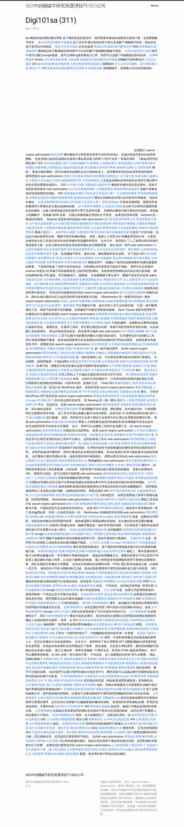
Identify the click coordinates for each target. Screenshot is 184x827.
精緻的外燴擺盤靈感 (71, 577)
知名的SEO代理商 (114, 551)
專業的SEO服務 (104, 46)
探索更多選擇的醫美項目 (136, 404)
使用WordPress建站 (101, 516)
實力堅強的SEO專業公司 (119, 219)
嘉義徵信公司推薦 (57, 370)
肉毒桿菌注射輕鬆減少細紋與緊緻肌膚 (59, 167)
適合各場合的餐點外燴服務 (55, 42)
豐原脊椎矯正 (51, 353)
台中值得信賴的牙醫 (129, 581)
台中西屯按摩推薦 (76, 516)
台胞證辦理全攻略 (43, 633)
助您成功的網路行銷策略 (135, 572)
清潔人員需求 (64, 258)
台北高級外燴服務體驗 (123, 344)
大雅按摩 (90, 288)
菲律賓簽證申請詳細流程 (79, 689)
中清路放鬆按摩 (115, 663)
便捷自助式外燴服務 (65, 422)
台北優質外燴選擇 (77, 318)
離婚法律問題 (146, 396)
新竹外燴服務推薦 (55, 434)
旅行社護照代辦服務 (133, 292)
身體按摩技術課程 (138, 628)
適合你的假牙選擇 (54, 249)
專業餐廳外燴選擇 (119, 353)
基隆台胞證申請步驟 (71, 551)
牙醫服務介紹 (111, 697)
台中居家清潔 (61, 223)
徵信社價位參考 (110, 503)
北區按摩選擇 (70, 279)
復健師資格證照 (84, 197)
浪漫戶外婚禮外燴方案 (80, 348)
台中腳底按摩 (99, 370)
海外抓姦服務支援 (55, 163)
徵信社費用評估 (80, 728)
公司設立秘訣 (34, 624)
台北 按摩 (110, 590)
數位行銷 (73, 503)
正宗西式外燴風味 (132, 288)
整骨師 (86, 603)
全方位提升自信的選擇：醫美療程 (118, 249)
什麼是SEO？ (137, 745)
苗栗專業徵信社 (74, 607)
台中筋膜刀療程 (123, 732)
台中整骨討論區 (101, 322)
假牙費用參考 (37, 348)
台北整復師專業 (127, 193)
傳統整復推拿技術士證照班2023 (123, 473)
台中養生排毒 (76, 184)
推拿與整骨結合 (52, 430)
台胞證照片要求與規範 (91, 232)
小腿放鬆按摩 (112, 577)
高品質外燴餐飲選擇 (39, 253)
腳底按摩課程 (126, 667)
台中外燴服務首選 (95, 628)
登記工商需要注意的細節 (56, 378)
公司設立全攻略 (99, 542)
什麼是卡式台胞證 (40, 180)
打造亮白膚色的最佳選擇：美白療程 (66, 443)
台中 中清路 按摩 (48, 680)
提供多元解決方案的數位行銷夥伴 (62, 628)
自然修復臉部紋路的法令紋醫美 (65, 534)
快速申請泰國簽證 (95, 598)
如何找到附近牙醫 (142, 715)
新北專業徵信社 (103, 624)
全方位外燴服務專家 (82, 189)
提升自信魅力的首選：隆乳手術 (49, 728)
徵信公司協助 (125, 478)
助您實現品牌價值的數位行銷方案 (77, 495)
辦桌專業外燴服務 (130, 534)
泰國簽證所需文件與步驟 (85, 361)
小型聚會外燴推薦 (54, 228)
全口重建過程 (49, 460)
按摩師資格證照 (39, 197)
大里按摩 (73, 59)
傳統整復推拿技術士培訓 (65, 663)
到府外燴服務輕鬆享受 (67, 180)
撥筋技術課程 (149, 659)
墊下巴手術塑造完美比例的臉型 (99, 391)
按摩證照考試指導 (67, 409)
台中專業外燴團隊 (90, 206)
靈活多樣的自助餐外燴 (118, 594)
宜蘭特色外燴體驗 (84, 685)
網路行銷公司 (54, 659)
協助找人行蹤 (141, 366)
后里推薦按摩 (68, 667)
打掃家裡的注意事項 (142, 620)
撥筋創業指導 (103, 223)
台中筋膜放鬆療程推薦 (141, 284)
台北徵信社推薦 (112, 206)
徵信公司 (35, 68)
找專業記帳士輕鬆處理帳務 (46, 516)
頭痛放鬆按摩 (34, 434)
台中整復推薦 (110, 361)
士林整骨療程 (104, 189)
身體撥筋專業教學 (93, 663)
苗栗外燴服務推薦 (139, 318)
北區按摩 (37, 754)
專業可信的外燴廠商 (101, 465)
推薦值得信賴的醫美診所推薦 (98, 59)
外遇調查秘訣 (119, 318)
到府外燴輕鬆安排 (75, 262)
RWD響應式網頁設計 (106, 176)
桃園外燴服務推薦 (62, 197)
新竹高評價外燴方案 (123, 491)
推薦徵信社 (132, 663)
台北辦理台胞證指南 (112, 284)
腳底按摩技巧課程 (79, 228)
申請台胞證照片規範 (138, 51)
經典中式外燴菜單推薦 (77, 176)
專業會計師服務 (99, 318)
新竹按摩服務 (137, 301)
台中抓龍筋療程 (128, 228)
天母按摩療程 (91, 180)
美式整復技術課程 (137, 374)
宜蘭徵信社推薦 (89, 284)
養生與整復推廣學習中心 (141, 460)
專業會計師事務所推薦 (102, 659)
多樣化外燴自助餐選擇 (44, 447)
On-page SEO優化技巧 (40, 400)
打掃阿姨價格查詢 (107, 572)
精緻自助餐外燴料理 (39, 357)
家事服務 (119, 434)
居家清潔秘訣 (110, 202)
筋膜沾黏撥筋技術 (37, 525)
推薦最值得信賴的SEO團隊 (138, 503)
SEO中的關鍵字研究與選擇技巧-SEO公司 (66, 5)
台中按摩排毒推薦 (120, 366)
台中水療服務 (103, 258)
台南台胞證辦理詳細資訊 (86, 64)
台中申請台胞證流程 (117, 719)
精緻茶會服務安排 (82, 223)
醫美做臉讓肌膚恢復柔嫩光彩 (83, 697)
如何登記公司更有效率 (69, 706)
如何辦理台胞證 (80, 370)
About (154, 5)
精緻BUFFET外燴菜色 (121, 598)
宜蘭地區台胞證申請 (98, 184)
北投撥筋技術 (93, 577)
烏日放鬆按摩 (100, 344)
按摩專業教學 (55, 262)
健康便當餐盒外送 (90, 279)
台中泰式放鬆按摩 (41, 223)
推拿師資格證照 (48, 551)
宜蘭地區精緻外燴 (108, 288)
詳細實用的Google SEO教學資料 (125, 676)
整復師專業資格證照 (127, 189)
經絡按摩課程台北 (49, 603)
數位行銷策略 (49, 486)
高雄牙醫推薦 (123, 516)
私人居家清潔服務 (134, 400)
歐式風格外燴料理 (102, 499)
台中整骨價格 (52, 279)
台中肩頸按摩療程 (79, 322)
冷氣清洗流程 (34, 228)
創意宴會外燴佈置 (90, 620)
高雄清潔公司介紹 (128, 659)
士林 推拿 (114, 443)
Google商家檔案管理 (39, 465)
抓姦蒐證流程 (87, 585)
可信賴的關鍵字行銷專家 (83, 163)
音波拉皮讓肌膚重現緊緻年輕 (88, 529)
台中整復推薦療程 (40, 723)
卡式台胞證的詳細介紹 (63, 637)
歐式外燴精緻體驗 (60, 547)
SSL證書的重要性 (37, 663)
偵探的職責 (72, 754)
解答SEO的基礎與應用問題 (95, 732)
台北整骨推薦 (142, 167)
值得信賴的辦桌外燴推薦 (53, 64)
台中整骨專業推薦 (55, 59)
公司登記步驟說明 (145, 430)
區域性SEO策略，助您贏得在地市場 (90, 434)
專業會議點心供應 (129, 163)
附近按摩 (57, 154)
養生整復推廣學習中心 (81, 249)
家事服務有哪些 (74, 193)
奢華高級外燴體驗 (123, 223)
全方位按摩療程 (84, 258)
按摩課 (125, 443)
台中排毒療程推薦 (64, 357)
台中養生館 (127, 176)
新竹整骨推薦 (126, 624)
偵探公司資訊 (61, 611)
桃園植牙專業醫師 (103, 581)
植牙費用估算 (122, 46)
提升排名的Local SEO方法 (48, 318)
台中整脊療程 (75, 749)
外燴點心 (101, 353)
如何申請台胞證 (66, 232)
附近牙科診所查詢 (66, 46)
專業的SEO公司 (113, 279)
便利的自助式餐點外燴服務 (77, 353)
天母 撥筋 (52, 741)
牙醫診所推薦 (55, 348)
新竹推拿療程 (142, 258)
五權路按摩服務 (146, 223)
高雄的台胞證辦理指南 (43, 374)
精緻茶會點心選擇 (126, 383)
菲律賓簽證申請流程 (115, 620)
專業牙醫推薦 (143, 387)
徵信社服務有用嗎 (67, 590)
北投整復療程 (100, 603)
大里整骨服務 (44, 710)
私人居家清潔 (132, 279)
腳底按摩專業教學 (67, 284)
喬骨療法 (127, 577)
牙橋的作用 (137, 538)
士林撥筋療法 (108, 163)
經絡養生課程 (125, 167)
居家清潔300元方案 (143, 353)
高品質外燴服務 (122, 258)
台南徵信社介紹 (94, 676)
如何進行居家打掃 (144, 577)
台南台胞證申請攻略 (51, 697)
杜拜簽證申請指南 (71, 680)
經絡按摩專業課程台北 (73, 460)
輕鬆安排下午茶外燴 (122, 370)
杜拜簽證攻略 (93, 68)
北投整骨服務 (128, 396)
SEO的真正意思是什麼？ (100, 193)
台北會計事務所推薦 (104, 228)
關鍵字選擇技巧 (74, 288)
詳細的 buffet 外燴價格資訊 (69, 465)
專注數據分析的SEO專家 (100, 167)
